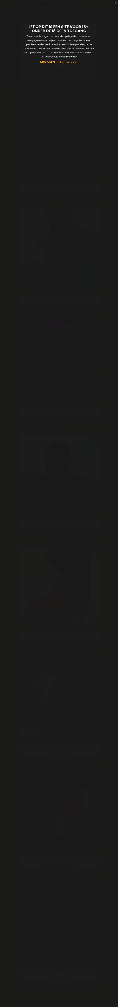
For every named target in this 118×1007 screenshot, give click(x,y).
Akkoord (47, 62)
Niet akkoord (69, 62)
